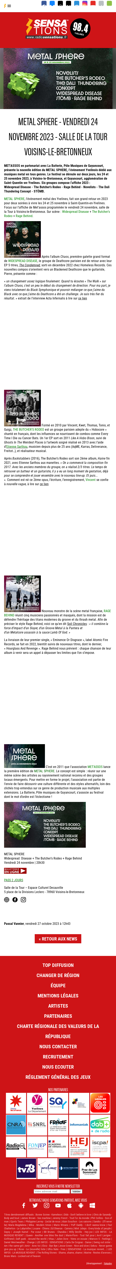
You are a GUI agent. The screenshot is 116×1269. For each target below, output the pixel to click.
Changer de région (58, 975)
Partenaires (58, 1016)
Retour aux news (59, 939)
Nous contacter (58, 1046)
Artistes (58, 1006)
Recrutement (58, 1056)
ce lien (82, 298)
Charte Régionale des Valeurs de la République (58, 1031)
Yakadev (108, 1263)
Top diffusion (58, 965)
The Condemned (29, 265)
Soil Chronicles (77, 623)
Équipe (58, 985)
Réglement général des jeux (58, 1077)
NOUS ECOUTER (58, 1067)
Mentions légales (58, 995)
